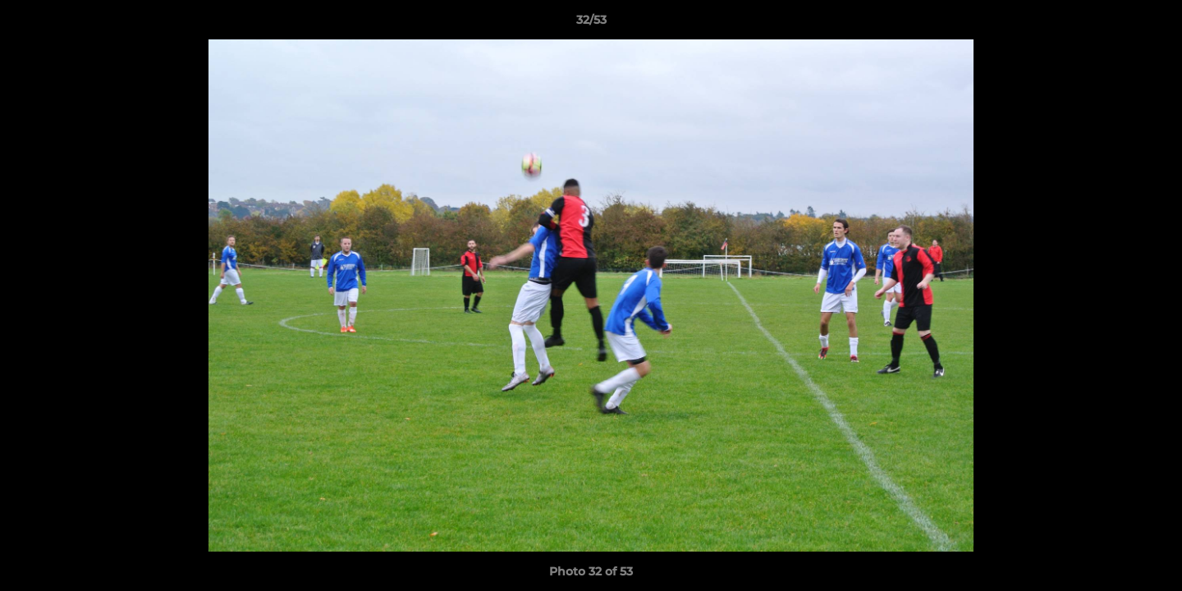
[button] (1152, 23)
